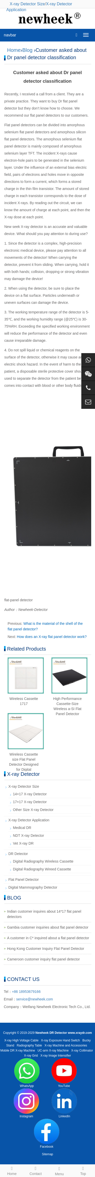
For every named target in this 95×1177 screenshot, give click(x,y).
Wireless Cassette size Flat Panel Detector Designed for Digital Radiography (24, 764)
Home (14, 50)
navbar (10, 35)
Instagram (26, 1103)
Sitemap (47, 1154)
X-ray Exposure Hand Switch (60, 1040)
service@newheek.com (34, 999)
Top (83, 1170)
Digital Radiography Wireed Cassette (42, 869)
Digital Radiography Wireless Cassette (43, 861)
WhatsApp (27, 1073)
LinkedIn (64, 1103)
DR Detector (18, 854)
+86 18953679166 (26, 992)
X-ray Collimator (82, 1050)
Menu (59, 1170)
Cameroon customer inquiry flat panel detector (43, 959)
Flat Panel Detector (23, 880)
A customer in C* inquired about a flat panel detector (48, 938)
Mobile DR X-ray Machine (17, 1050)
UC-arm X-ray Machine (53, 1050)
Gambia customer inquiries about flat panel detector (47, 927)
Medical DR (22, 828)
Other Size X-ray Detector (33, 810)
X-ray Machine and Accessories (66, 1045)
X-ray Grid (31, 1055)
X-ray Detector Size (27, 4)
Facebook (46, 1133)
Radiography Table (29, 1045)
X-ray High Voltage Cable (21, 1040)
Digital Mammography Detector (32, 887)
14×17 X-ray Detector (30, 794)
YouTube (64, 1073)
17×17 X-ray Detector (30, 802)
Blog (27, 50)
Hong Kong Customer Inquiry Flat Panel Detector (45, 949)
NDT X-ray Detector (28, 835)
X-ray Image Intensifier (55, 1055)
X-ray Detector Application (28, 820)
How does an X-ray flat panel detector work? (52, 637)
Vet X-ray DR (23, 843)
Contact (36, 1170)
